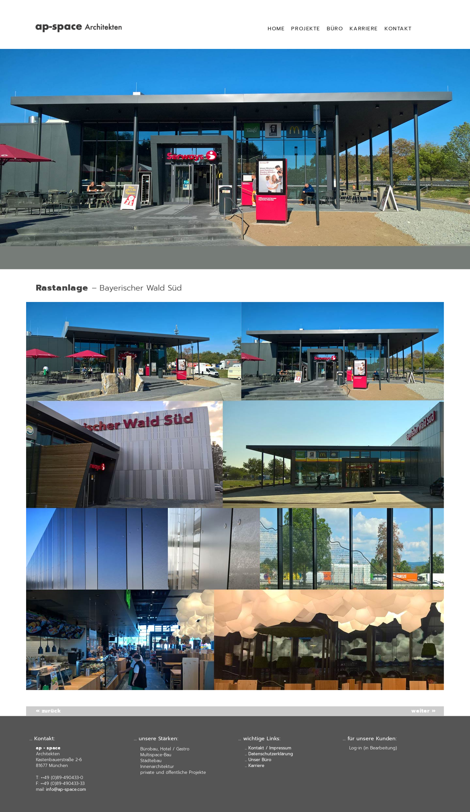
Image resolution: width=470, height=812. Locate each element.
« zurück (48, 274)
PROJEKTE (305, 29)
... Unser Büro (258, 760)
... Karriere (254, 765)
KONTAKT (398, 29)
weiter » (423, 711)
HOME (276, 29)
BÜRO (335, 29)
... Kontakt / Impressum (268, 748)
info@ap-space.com (66, 789)
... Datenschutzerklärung (269, 754)
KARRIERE (364, 29)
